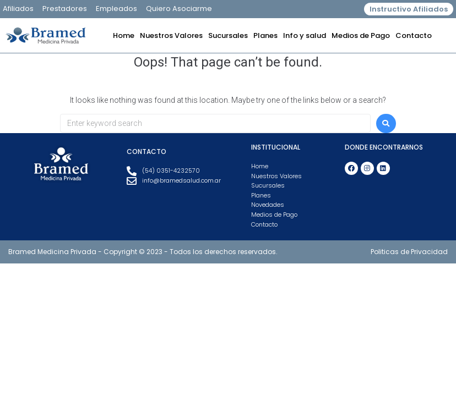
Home (123, 35)
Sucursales (228, 35)
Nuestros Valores (171, 35)
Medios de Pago (361, 35)
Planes (265, 35)
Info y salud (304, 35)
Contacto (413, 35)
